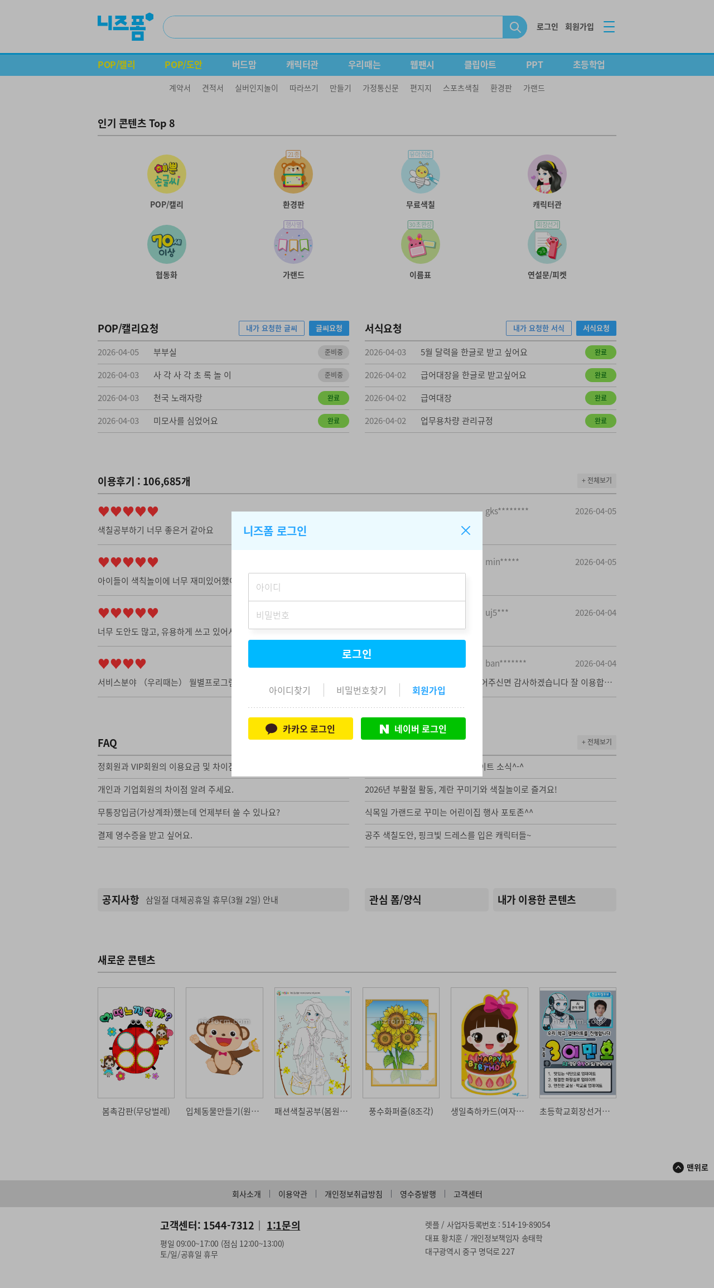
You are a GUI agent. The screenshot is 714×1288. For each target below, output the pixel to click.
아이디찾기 (290, 690)
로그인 (357, 654)
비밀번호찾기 (361, 690)
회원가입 (429, 690)
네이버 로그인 (413, 728)
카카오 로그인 (300, 728)
